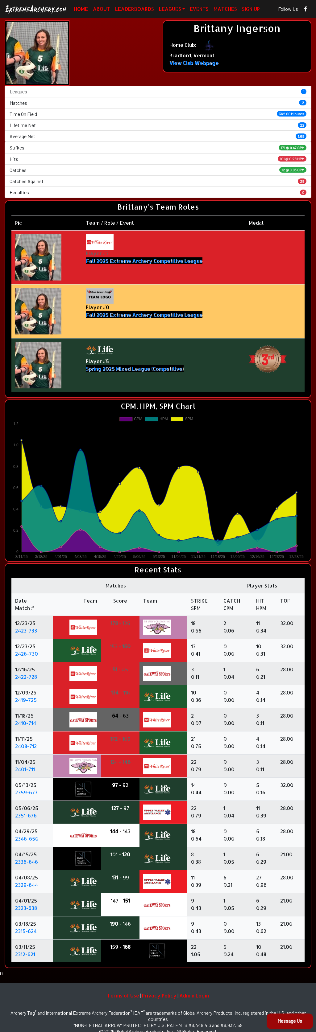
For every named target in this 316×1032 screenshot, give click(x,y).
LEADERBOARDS (134, 9)
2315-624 (26, 931)
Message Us (289, 1021)
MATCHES (225, 9)
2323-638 (26, 908)
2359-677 (26, 792)
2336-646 (26, 861)
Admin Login (194, 995)
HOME (81, 9)
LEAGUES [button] (170, 9)
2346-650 (27, 838)
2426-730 (26, 653)
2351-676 (26, 815)
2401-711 (25, 769)
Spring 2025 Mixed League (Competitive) (135, 368)
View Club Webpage (193, 62)
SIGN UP (251, 9)
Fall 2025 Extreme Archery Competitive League (144, 260)
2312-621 (25, 954)
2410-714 (25, 723)
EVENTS (199, 9)
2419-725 (26, 700)
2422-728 (26, 677)
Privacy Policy (159, 995)
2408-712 (26, 746)
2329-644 (26, 885)
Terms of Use (123, 995)
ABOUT (101, 9)
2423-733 (26, 630)
